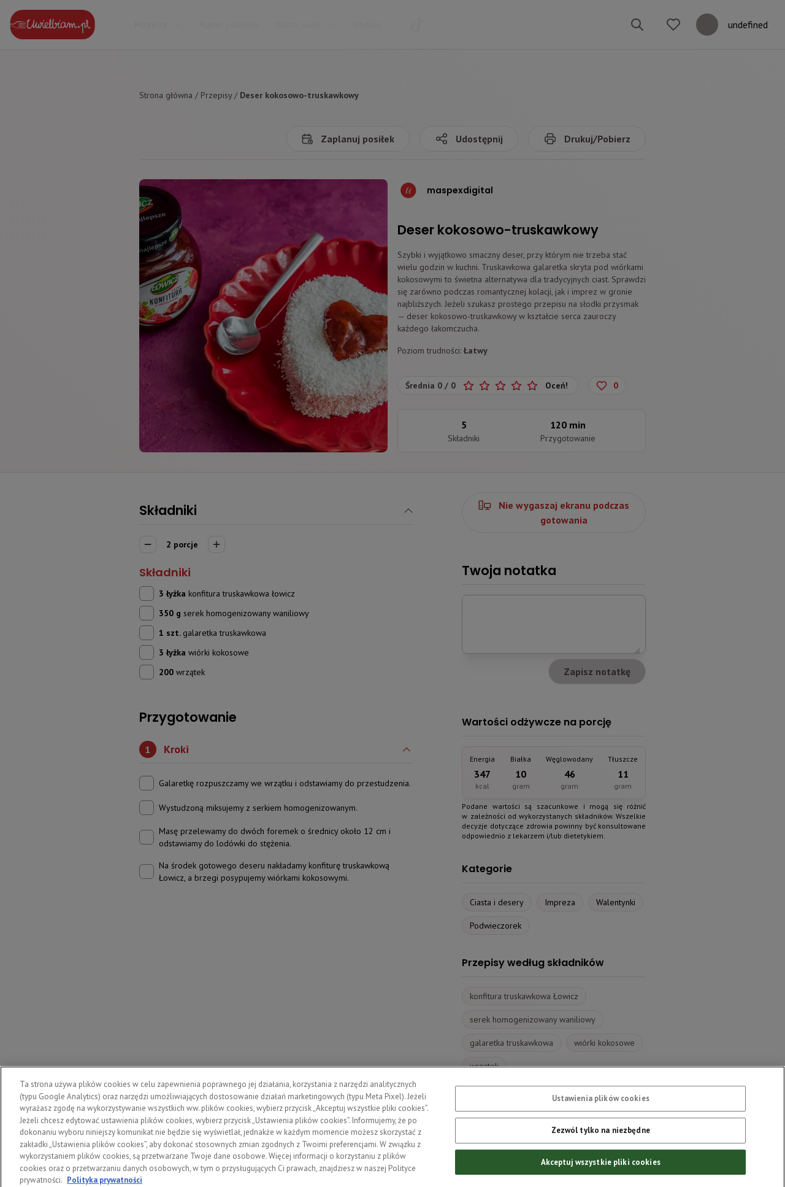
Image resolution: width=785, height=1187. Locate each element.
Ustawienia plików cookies (600, 1121)
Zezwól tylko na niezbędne (600, 1152)
